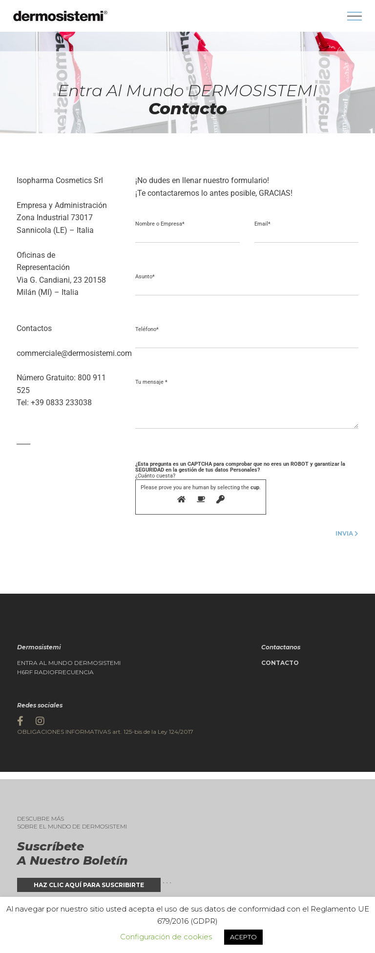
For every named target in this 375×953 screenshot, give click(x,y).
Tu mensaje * (151, 382)
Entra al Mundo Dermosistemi (69, 663)
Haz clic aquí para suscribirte (89, 885)
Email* (262, 224)
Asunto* (145, 277)
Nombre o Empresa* (160, 224)
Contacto (280, 663)
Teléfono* (147, 329)
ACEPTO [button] (243, 937)
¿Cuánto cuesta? (240, 487)
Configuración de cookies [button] (166, 936)
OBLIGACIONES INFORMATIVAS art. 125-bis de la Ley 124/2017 (105, 731)
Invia (346, 533)
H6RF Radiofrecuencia (55, 672)
